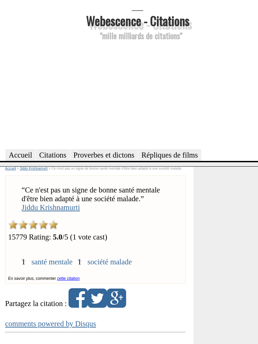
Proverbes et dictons (104, 155)
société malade (109, 262)
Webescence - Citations (137, 21)
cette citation (68, 278)
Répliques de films (169, 155)
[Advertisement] (137, 94)
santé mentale (52, 262)
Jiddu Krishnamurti (51, 207)
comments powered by (50, 323)
